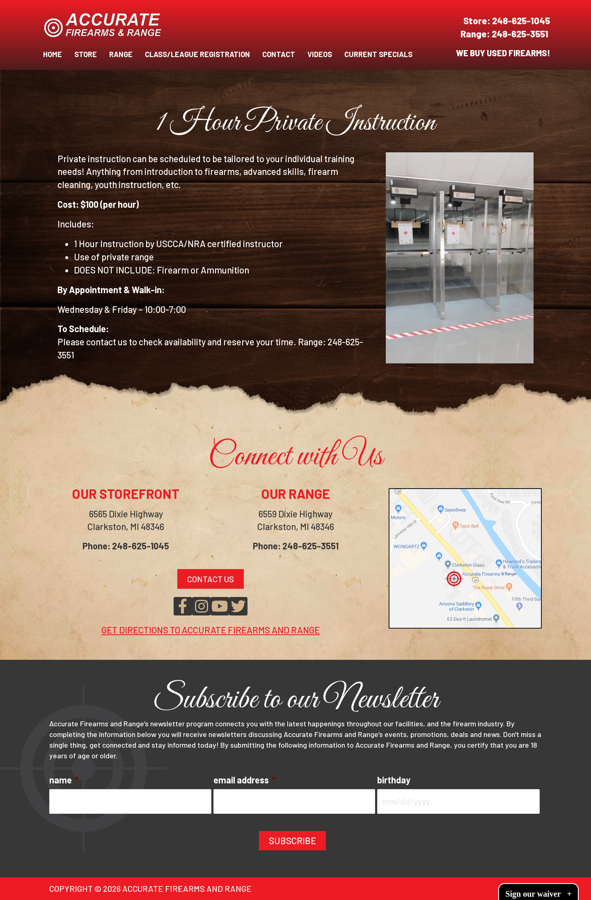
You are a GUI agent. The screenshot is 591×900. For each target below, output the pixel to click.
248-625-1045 (521, 20)
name (63, 779)
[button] (183, 606)
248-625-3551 (521, 33)
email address (244, 779)
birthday (393, 779)
